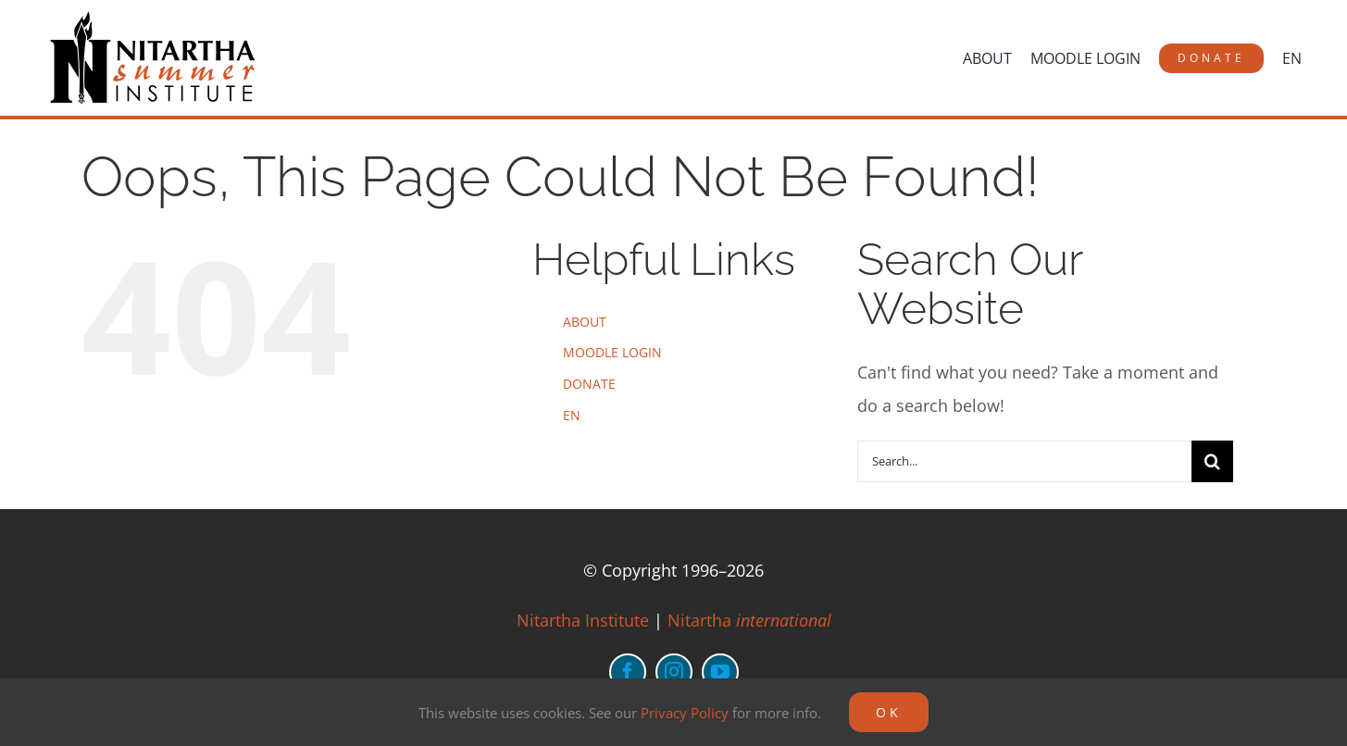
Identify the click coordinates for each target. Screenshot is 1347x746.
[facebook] (627, 671)
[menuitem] (1292, 58)
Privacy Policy (685, 712)
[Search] (1212, 461)
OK (889, 712)
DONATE (589, 383)
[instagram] (673, 671)
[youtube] (720, 671)
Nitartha (749, 620)
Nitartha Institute (583, 620)
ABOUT (584, 321)
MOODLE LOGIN (612, 352)
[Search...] (1024, 461)
